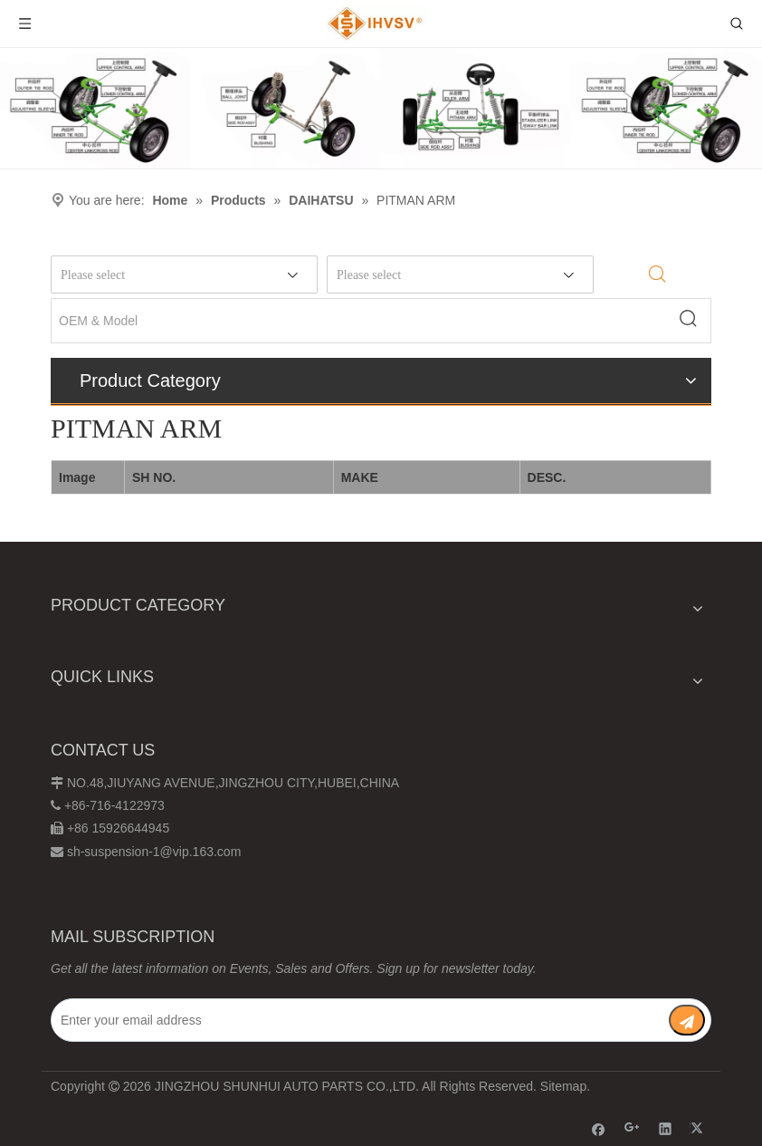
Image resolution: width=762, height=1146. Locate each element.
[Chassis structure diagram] (381, 108)
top (724, 1068)
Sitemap (563, 1086)
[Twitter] (699, 1128)
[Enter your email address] (348, 1020)
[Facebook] (598, 1128)
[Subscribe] (687, 1020)
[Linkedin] (665, 1128)
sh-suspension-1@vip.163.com (154, 851)
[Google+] (632, 1128)
